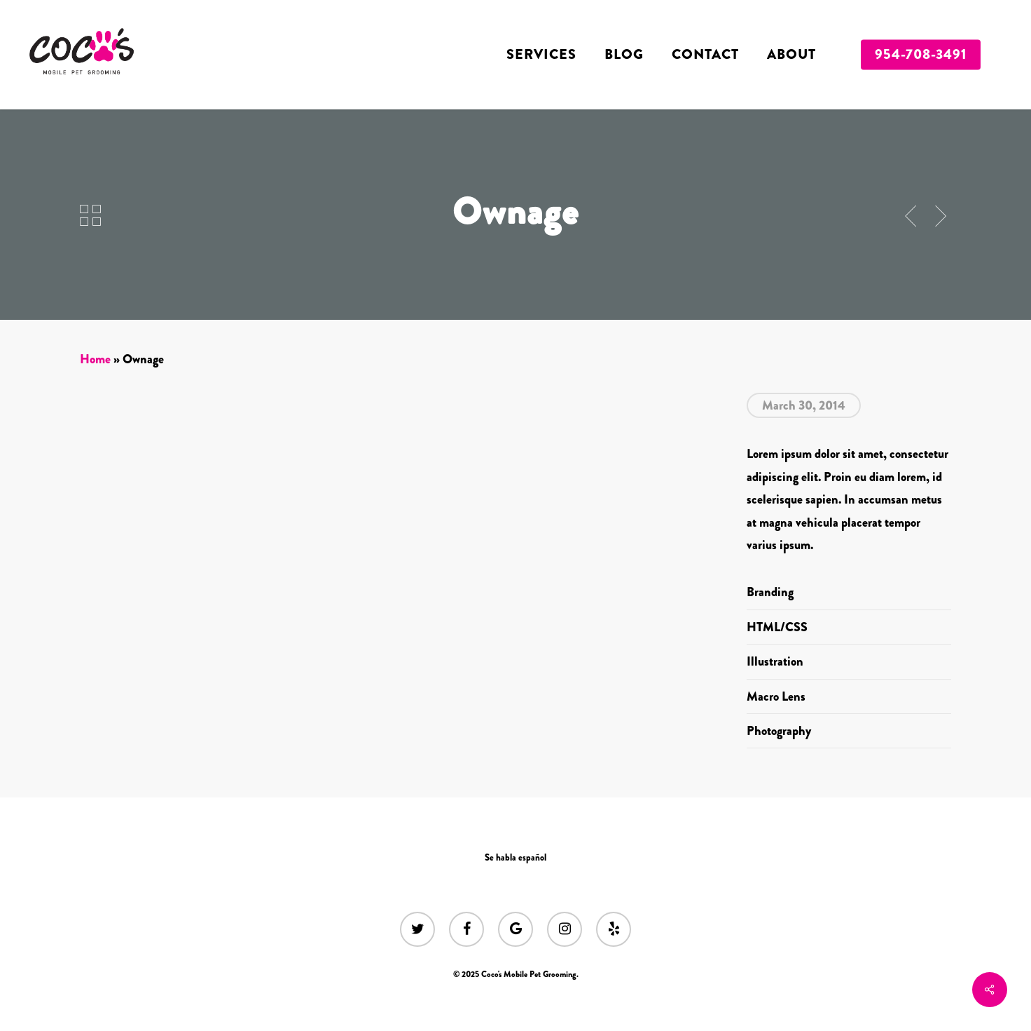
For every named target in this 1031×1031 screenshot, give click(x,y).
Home (95, 359)
